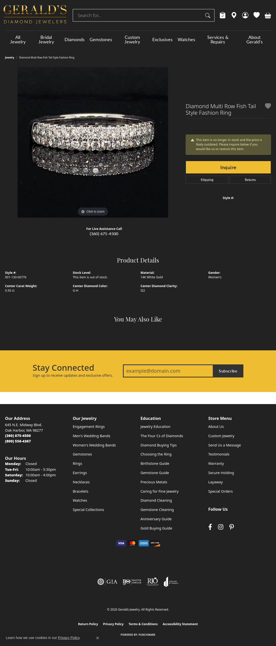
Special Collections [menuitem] (88, 509)
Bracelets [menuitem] (80, 491)
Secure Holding (221, 472)
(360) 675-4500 (104, 233)
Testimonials (218, 454)
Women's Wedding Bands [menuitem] (94, 445)
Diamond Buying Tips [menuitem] (159, 445)
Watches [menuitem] (80, 500)
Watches (186, 39)
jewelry (9, 57)
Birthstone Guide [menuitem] (155, 463)
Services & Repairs (218, 39)
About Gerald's (254, 39)
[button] (245, 15)
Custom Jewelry (132, 39)
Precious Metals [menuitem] (154, 482)
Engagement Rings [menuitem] (89, 426)
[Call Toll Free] (18, 441)
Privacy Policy (113, 624)
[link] (223, 15)
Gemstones (101, 39)
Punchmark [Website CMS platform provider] (147, 634)
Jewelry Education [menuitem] (155, 426)
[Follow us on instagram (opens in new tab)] (220, 527)
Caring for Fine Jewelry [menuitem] (160, 491)
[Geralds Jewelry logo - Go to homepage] (35, 15)
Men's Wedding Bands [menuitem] (91, 435)
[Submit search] (208, 15)
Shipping (207, 180)
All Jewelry (18, 39)
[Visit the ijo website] (131, 581)
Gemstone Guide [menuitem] (155, 472)
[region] (93, 142)
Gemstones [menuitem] (82, 454)
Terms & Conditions (143, 624)
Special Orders (220, 491)
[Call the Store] (18, 435)
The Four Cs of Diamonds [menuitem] (162, 435)
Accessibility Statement (180, 624)
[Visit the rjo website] (152, 581)
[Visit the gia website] (107, 581)
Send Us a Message (224, 445)
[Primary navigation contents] (138, 39)
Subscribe (228, 370)
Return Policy (88, 624)
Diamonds (74, 39)
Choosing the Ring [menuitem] (156, 454)
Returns (250, 180)
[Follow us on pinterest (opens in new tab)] (231, 527)
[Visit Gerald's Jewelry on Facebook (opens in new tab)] (210, 527)
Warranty (216, 463)
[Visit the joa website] (171, 581)
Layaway (215, 482)
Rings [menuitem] (77, 463)
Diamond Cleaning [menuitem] (156, 500)
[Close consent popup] (97, 637)
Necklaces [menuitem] (81, 482)
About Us (216, 426)
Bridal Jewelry (46, 39)
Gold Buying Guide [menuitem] (156, 528)
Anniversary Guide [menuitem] (156, 518)
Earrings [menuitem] (80, 472)
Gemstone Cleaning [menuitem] (157, 509)
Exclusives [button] (162, 39)
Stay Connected (63, 368)
